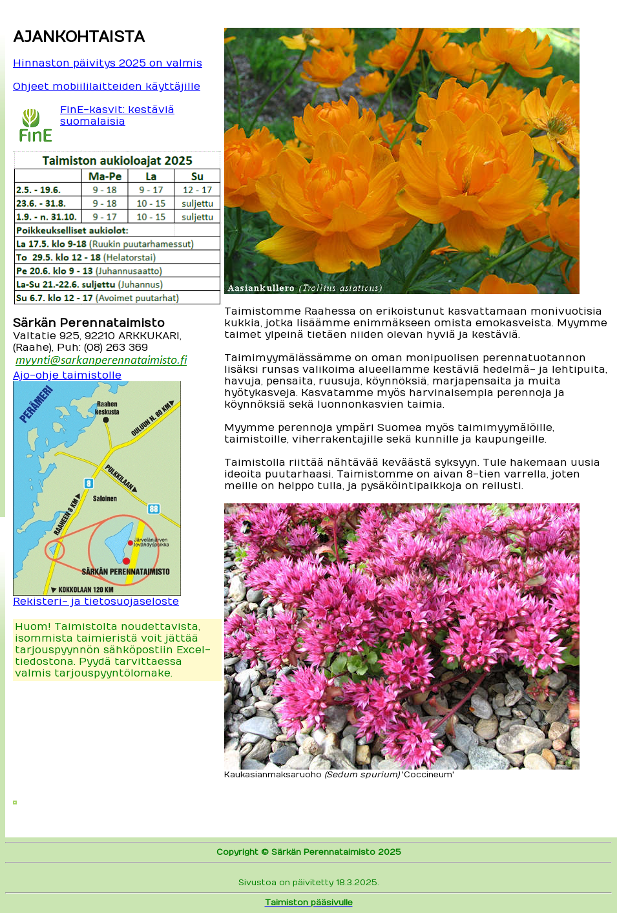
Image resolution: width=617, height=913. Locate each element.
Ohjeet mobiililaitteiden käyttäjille (106, 86)
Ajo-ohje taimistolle (67, 375)
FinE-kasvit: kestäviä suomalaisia (117, 115)
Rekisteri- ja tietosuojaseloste (96, 601)
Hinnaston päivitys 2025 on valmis (107, 63)
